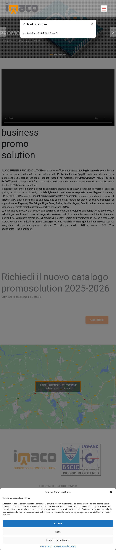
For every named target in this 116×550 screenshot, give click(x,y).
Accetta (58, 523)
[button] (111, 492)
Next (113, 32)
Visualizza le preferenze (58, 540)
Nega (58, 531)
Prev (3, 32)
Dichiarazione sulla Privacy (64, 546)
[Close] (92, 24)
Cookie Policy (46, 546)
